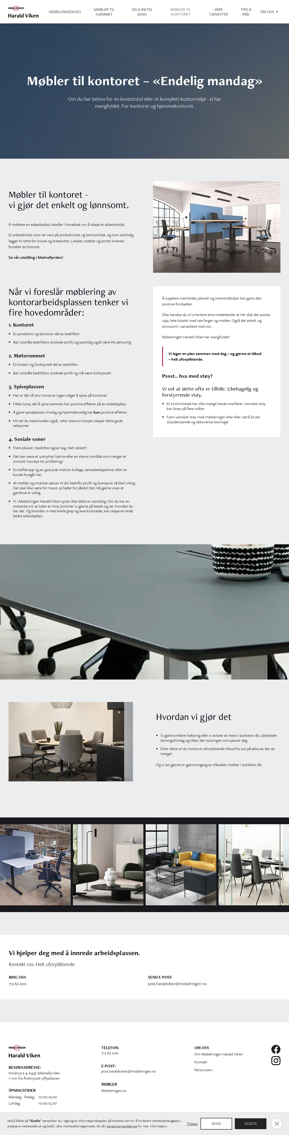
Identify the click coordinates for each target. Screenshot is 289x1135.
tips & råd (246, 11)
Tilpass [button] (192, 1123)
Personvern (203, 1070)
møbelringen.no (65, 11)
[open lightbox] (35, 864)
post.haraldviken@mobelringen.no (177, 983)
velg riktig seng (142, 11)
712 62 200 (17, 983)
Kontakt (200, 1062)
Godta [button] (251, 1123)
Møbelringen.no (113, 1090)
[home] (23, 11)
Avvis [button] (216, 1123)
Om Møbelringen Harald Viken (218, 1054)
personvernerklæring (122, 1126)
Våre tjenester (218, 11)
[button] (269, 11)
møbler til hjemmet (104, 11)
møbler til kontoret (180, 11)
